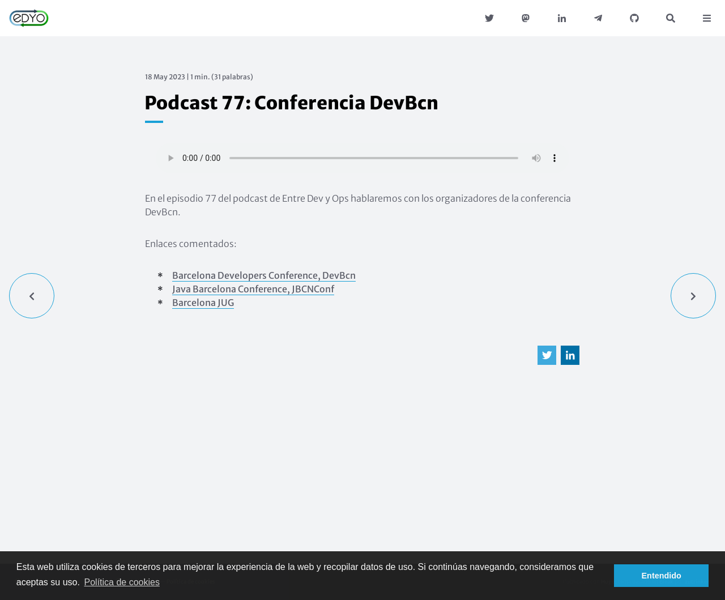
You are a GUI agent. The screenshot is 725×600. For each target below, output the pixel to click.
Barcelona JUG (203, 302)
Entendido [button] (661, 575)
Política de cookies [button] (122, 582)
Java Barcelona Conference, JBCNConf (253, 289)
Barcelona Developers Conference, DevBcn (264, 275)
